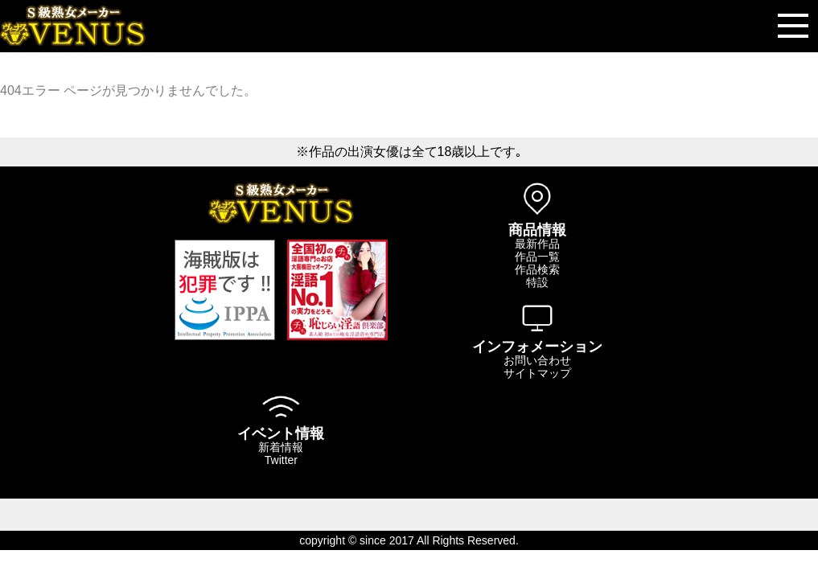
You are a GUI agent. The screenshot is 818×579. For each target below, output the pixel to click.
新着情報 (280, 447)
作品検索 (537, 269)
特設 (537, 282)
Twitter (281, 460)
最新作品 (537, 243)
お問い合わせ (537, 360)
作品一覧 (537, 256)
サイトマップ (537, 373)
